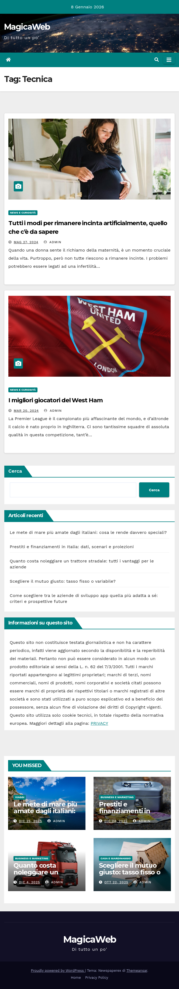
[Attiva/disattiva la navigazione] (169, 60)
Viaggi (19, 797)
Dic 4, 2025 (29, 882)
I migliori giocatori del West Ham (55, 400)
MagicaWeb (27, 27)
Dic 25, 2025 (30, 821)
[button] (156, 59)
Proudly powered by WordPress (58, 971)
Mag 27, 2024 (26, 242)
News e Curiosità (23, 212)
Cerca (15, 471)
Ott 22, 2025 (116, 882)
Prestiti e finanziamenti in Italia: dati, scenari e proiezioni (72, 546)
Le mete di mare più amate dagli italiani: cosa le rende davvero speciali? (88, 532)
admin (52, 242)
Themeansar (136, 971)
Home (76, 978)
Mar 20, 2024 (26, 411)
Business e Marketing (117, 797)
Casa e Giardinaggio (116, 858)
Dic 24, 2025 (116, 821)
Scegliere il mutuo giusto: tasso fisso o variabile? (63, 581)
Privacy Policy (96, 978)
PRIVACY (99, 723)
